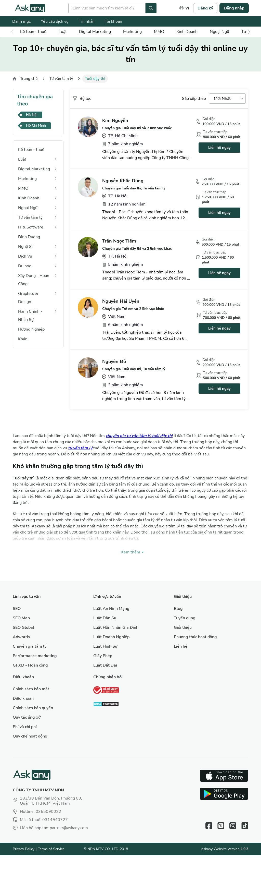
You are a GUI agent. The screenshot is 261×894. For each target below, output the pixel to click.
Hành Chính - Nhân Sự (30, 315)
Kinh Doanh (187, 31)
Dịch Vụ (25, 256)
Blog (178, 608)
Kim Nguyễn (115, 120)
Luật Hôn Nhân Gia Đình (115, 627)
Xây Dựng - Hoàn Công (33, 280)
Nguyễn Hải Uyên (120, 301)
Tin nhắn (87, 21)
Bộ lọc (81, 98)
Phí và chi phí (25, 727)
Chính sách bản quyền (33, 708)
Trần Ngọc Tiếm (119, 241)
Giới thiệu (183, 627)
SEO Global (23, 627)
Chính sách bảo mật (31, 689)
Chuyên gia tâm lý (29, 646)
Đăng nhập (234, 8)
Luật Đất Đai (105, 665)
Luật (63, 31)
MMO (159, 31)
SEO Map (21, 618)
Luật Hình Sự (105, 646)
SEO (17, 608)
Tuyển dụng (184, 618)
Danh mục (21, 21)
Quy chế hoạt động (30, 736)
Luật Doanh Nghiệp (111, 637)
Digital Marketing (95, 31)
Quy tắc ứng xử (27, 717)
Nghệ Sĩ (25, 246)
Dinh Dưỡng (29, 237)
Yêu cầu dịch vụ (55, 21)
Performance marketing (35, 656)
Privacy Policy (23, 849)
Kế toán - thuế (33, 31)
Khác (22, 339)
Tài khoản (113, 21)
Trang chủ (29, 78)
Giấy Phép (102, 656)
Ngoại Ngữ (219, 31)
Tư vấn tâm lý (61, 78)
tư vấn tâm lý (80, 448)
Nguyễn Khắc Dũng (122, 181)
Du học (24, 266)
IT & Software (30, 227)
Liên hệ (180, 646)
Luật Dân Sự (104, 618)
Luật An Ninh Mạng (111, 608)
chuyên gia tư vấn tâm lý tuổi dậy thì (139, 436)
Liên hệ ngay (219, 147)
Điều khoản (23, 698)
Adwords (21, 637)
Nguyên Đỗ (114, 361)
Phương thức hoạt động (195, 637)
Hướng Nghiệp (31, 329)
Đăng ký (205, 8)
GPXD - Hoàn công (30, 665)
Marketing (132, 31)
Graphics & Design (28, 298)
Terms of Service (51, 849)
